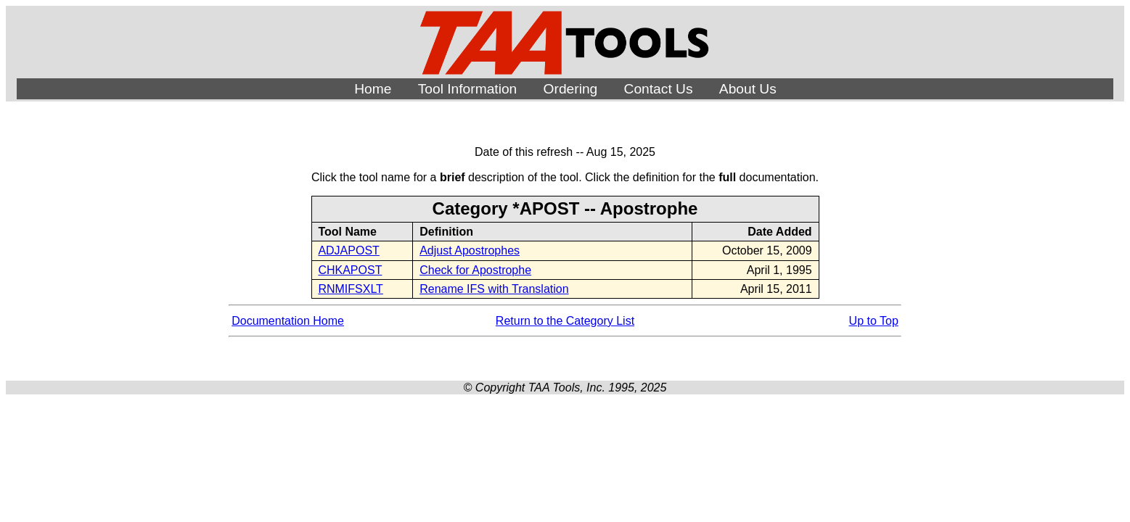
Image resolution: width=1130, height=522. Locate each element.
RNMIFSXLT (350, 289)
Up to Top (873, 321)
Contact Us (658, 88)
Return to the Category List (565, 321)
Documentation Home (288, 321)
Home (372, 88)
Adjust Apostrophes (469, 250)
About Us (748, 88)
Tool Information (467, 88)
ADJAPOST (348, 250)
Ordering (571, 88)
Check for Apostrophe (475, 270)
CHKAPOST (350, 270)
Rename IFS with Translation (493, 289)
